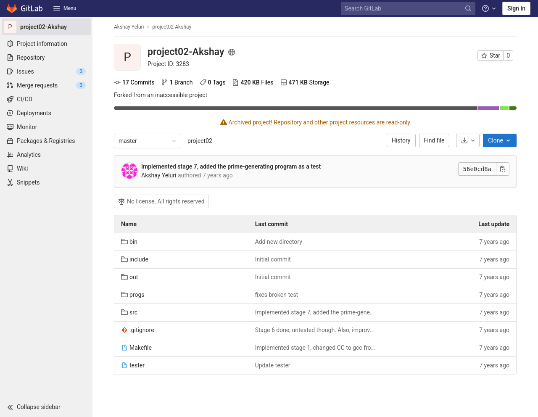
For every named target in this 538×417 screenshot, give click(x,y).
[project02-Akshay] (46, 26)
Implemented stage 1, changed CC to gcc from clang (315, 347)
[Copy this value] (502, 169)
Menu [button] (64, 8)
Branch (177, 82)
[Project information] (46, 43)
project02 (199, 140)
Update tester (272, 365)
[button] (46, 407)
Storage (305, 82)
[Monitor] (46, 127)
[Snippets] (46, 182)
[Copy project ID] (168, 64)
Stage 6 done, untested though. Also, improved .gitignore (315, 330)
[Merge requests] (46, 85)
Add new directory (278, 241)
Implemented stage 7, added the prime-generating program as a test (231, 166)
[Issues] (46, 71)
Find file (434, 140)
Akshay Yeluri (129, 27)
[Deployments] (46, 113)
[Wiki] (46, 168)
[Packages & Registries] (46, 141)
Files (252, 82)
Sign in (516, 8)
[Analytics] (46, 154)
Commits (134, 82)
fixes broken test (276, 294)
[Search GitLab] (409, 8)
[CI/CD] (46, 99)
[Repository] (46, 57)
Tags (213, 82)
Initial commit (273, 259)
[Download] (468, 140)
